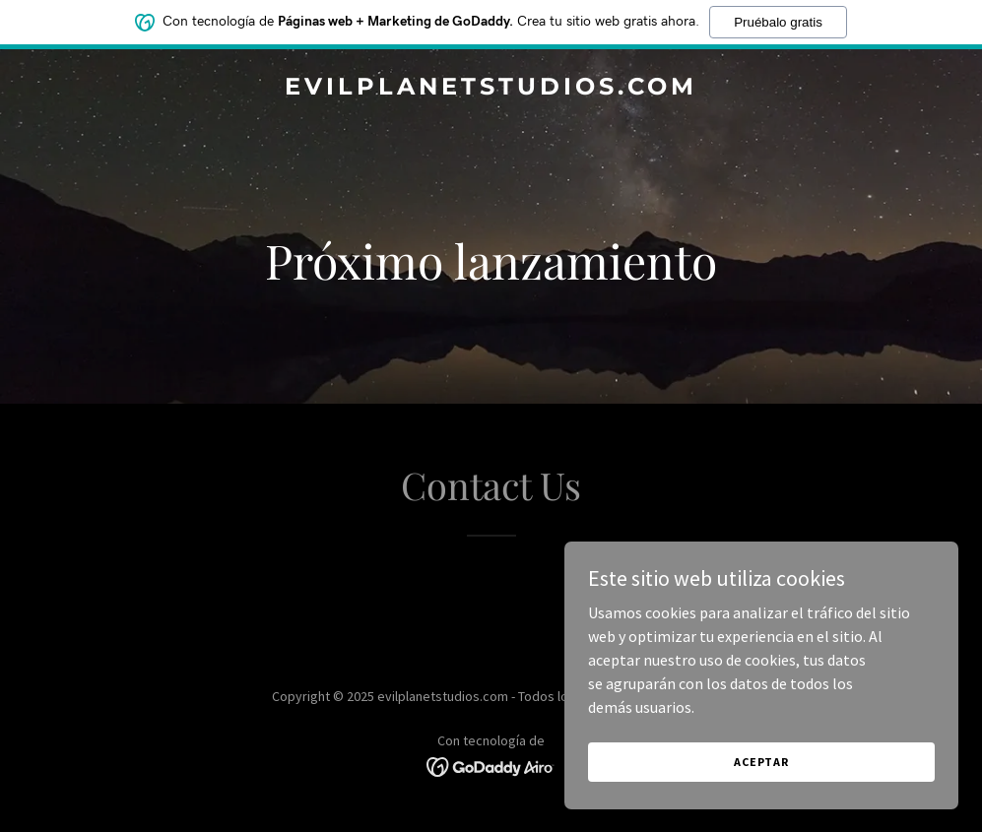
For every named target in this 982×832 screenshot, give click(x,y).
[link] (491, 88)
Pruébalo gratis (778, 22)
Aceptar (761, 761)
